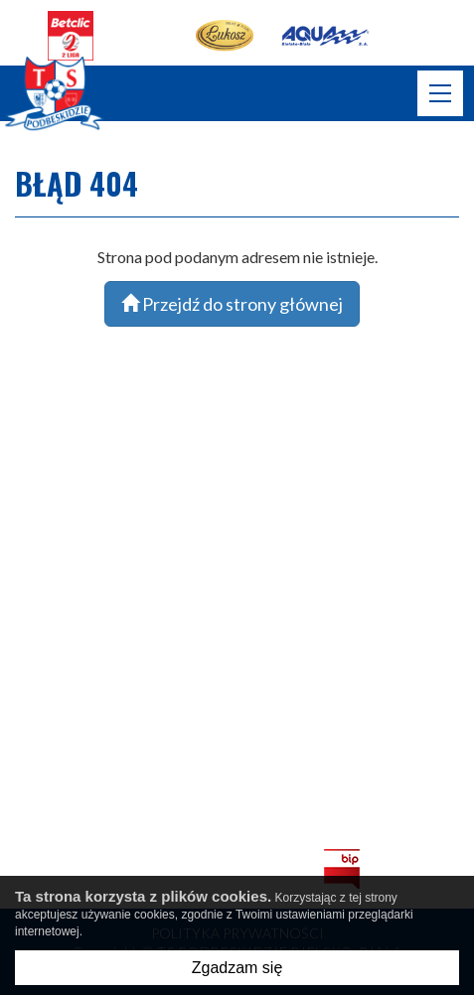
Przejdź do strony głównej (232, 304)
